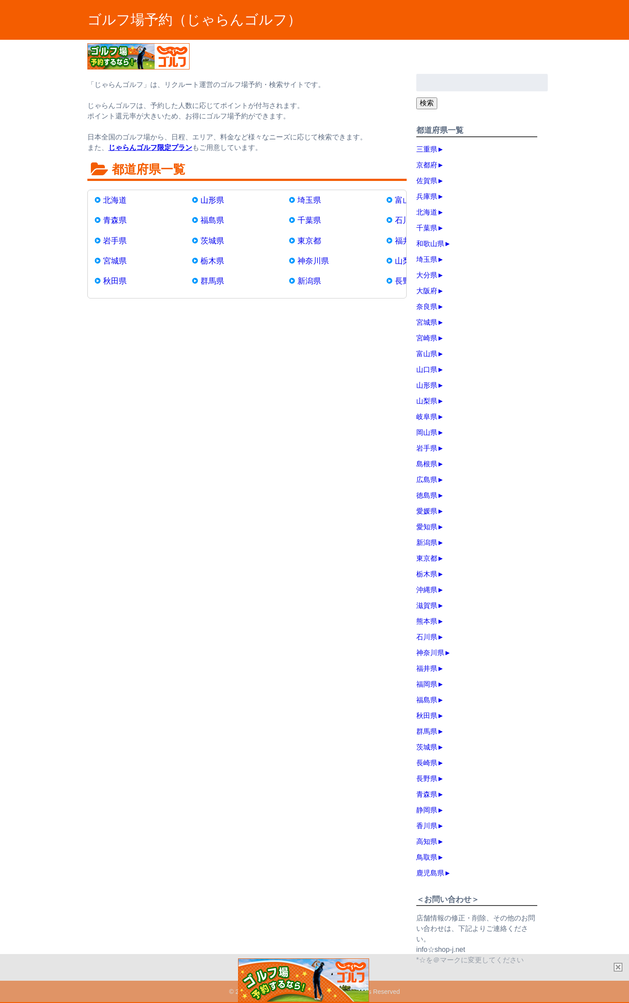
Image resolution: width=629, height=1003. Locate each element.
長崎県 (426, 763)
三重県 (426, 149)
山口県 (426, 369)
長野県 (426, 778)
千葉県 (309, 220)
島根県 (426, 464)
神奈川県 (313, 261)
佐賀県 (426, 180)
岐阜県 (426, 416)
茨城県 (212, 240)
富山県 (426, 353)
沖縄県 (426, 589)
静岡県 (426, 810)
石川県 (426, 637)
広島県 (426, 479)
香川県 (426, 825)
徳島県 (426, 495)
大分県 (426, 275)
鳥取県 (426, 857)
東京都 (309, 240)
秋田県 (115, 281)
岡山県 (426, 432)
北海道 (115, 200)
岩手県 (115, 240)
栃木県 (212, 261)
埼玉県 (309, 200)
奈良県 (426, 306)
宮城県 (115, 261)
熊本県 (426, 621)
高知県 (426, 841)
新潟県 (309, 281)
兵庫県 (426, 196)
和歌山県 (430, 243)
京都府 (426, 165)
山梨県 (426, 401)
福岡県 (426, 684)
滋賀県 (426, 605)
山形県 (212, 200)
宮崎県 (426, 338)
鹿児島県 (430, 873)
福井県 (426, 668)
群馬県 (212, 281)
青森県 (115, 220)
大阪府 (426, 291)
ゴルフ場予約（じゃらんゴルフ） (194, 20)
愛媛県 (426, 511)
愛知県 (426, 527)
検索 (427, 103)
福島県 (212, 220)
